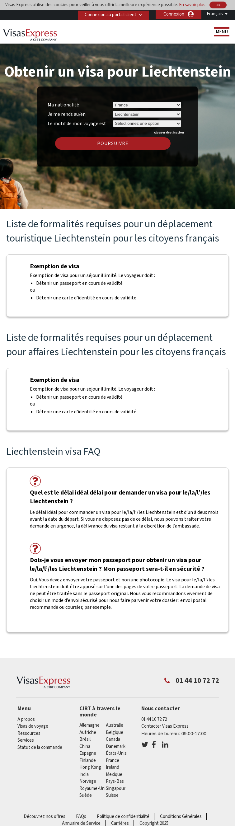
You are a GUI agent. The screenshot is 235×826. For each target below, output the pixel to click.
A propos (26, 719)
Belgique (114, 732)
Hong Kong (90, 767)
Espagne (87, 753)
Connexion (173, 14)
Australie (114, 725)
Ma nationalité (63, 104)
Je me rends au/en (67, 114)
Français (215, 14)
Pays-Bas (115, 781)
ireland (112, 767)
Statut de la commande (39, 747)
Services (25, 740)
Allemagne (89, 725)
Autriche (87, 732)
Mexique (114, 774)
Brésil (85, 739)
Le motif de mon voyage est (77, 122)
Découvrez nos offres (44, 816)
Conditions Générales (181, 816)
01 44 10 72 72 (154, 719)
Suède (85, 795)
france (112, 760)
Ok (218, 5)
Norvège (87, 781)
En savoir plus (192, 5)
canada (113, 739)
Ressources (28, 733)
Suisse (112, 795)
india (84, 774)
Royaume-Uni (92, 788)
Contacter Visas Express (165, 726)
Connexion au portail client (109, 14)
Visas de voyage (32, 726)
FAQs (81, 816)
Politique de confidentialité (123, 816)
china (84, 746)
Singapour (115, 788)
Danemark (115, 746)
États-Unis (116, 753)
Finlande (87, 760)
